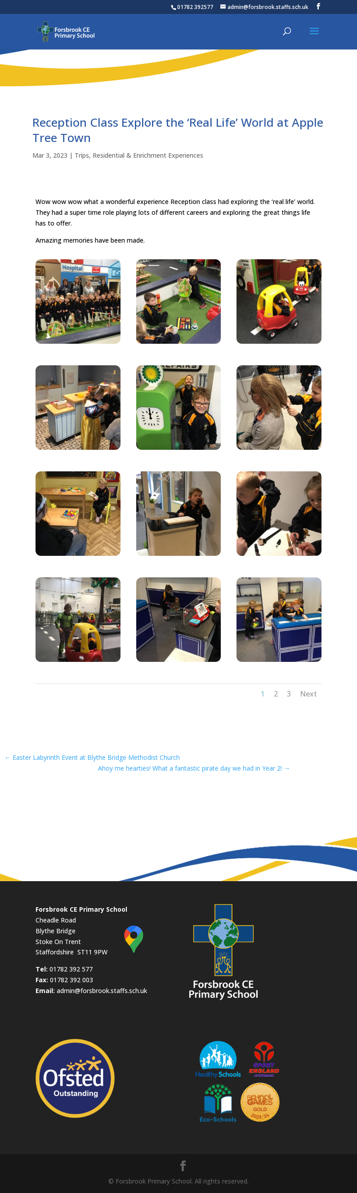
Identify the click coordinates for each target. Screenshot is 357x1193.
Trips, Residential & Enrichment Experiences (139, 155)
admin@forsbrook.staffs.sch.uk (102, 990)
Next (308, 694)
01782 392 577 (71, 969)
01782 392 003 (71, 980)
